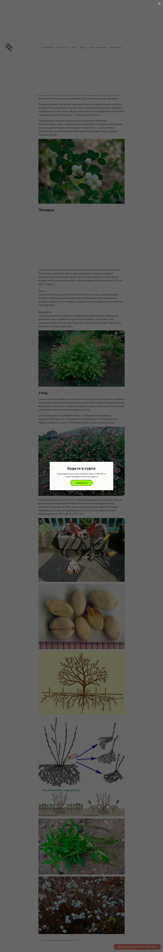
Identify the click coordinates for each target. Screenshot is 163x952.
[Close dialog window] (159, 3)
